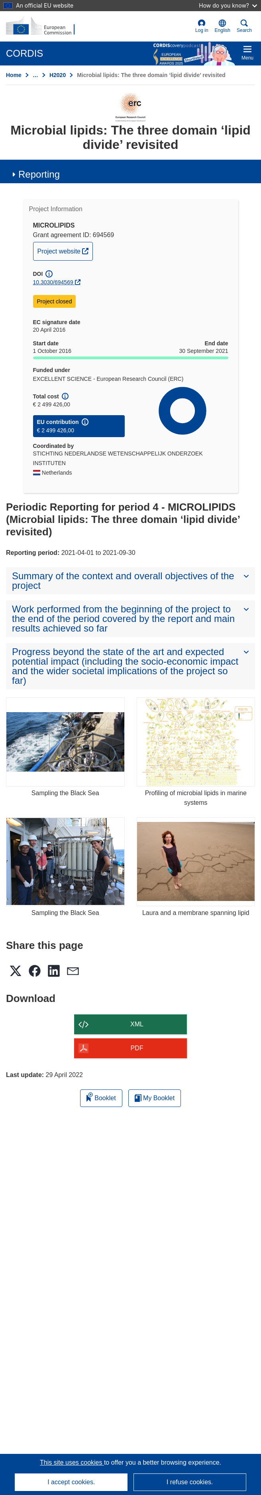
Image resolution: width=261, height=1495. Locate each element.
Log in (201, 26)
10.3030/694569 (53, 282)
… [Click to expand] (35, 75)
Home (14, 75)
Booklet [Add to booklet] (101, 1096)
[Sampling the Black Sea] (65, 741)
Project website (65, 250)
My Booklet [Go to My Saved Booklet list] (155, 1098)
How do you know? (228, 5)
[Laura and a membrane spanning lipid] (196, 861)
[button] (223, 26)
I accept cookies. (71, 1482)
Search (244, 26)
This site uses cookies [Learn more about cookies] (72, 1462)
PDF (137, 1048)
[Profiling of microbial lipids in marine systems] (196, 741)
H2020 (57, 75)
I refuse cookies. (190, 1482)
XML (136, 1024)
